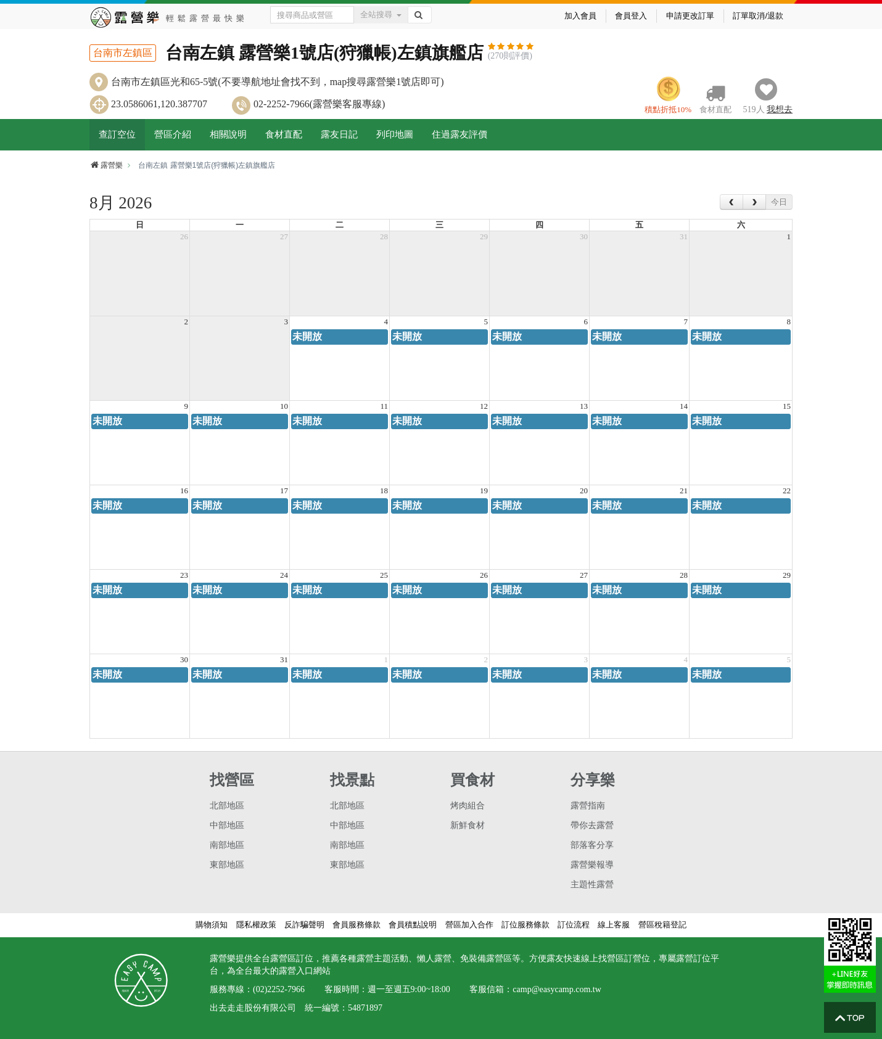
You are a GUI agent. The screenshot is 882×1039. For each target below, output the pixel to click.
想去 (780, 109)
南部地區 (227, 845)
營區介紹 (172, 134)
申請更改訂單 (690, 15)
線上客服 (614, 924)
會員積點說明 (413, 924)
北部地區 (227, 805)
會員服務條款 (356, 924)
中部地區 (227, 825)
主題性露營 (592, 884)
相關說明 (228, 134)
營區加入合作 (469, 924)
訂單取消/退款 (758, 15)
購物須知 (212, 924)
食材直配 (283, 134)
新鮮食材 (467, 825)
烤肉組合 (467, 805)
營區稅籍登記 (662, 924)
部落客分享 (592, 845)
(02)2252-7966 (279, 989)
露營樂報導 (592, 864)
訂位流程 (574, 924)
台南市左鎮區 (122, 52)
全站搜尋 (381, 14)
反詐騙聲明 (304, 924)
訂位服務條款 (525, 924)
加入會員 (580, 15)
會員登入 (631, 15)
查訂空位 (117, 134)
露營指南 (588, 805)
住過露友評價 (459, 134)
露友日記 (339, 134)
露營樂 (106, 165)
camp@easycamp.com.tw (557, 989)
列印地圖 (394, 134)
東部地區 (227, 864)
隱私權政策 (256, 924)
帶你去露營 (592, 825)
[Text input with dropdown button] (312, 14)
